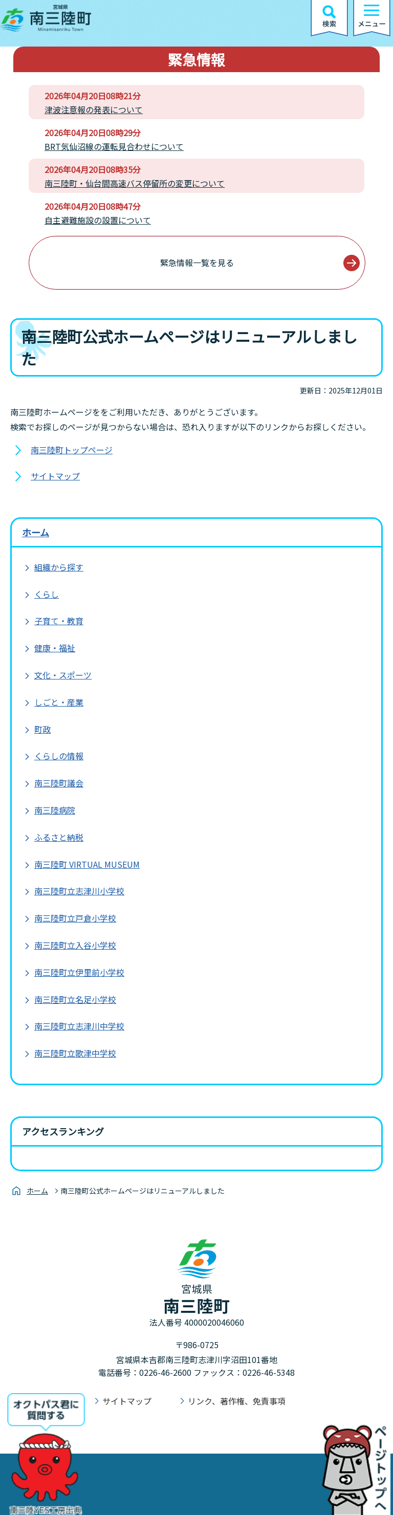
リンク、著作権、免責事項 (237, 1401)
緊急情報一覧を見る (197, 262)
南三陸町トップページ (72, 450)
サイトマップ (55, 476)
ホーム (35, 532)
